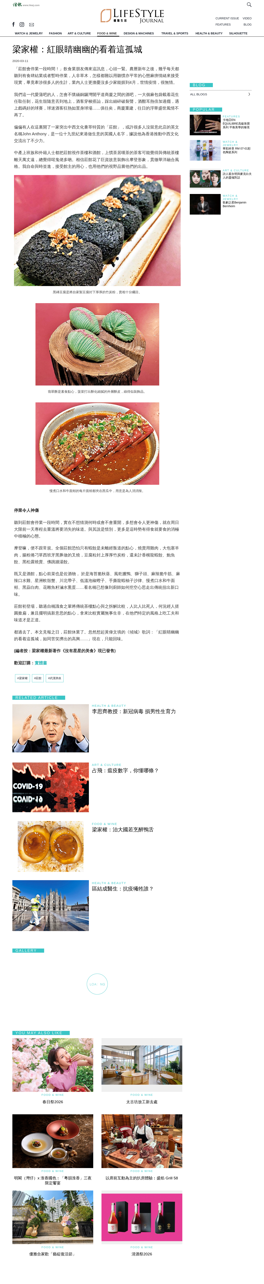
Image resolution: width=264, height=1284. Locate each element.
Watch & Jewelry (230, 143)
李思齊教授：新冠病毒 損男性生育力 (134, 711)
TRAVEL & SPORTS (174, 33)
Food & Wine (104, 824)
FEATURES (223, 24)
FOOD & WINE (107, 33)
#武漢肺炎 (54, 678)
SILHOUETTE (238, 33)
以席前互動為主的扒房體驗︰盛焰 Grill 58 (142, 1178)
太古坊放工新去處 (142, 1102)
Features (231, 116)
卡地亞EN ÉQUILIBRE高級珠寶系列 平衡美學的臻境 (236, 123)
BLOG (248, 24)
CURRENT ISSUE (227, 18)
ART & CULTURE (79, 33)
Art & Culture (107, 764)
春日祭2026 (52, 1102)
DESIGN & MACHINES (139, 33)
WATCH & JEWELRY (29, 33)
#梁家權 (22, 678)
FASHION (55, 33)
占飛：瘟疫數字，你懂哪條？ (125, 770)
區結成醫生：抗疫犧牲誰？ (123, 888)
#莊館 (38, 678)
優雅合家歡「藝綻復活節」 (52, 1254)
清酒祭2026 (142, 1254)
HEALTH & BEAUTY (209, 33)
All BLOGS (198, 94)
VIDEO (247, 18)
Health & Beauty (109, 705)
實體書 (41, 663)
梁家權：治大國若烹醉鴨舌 (123, 829)
